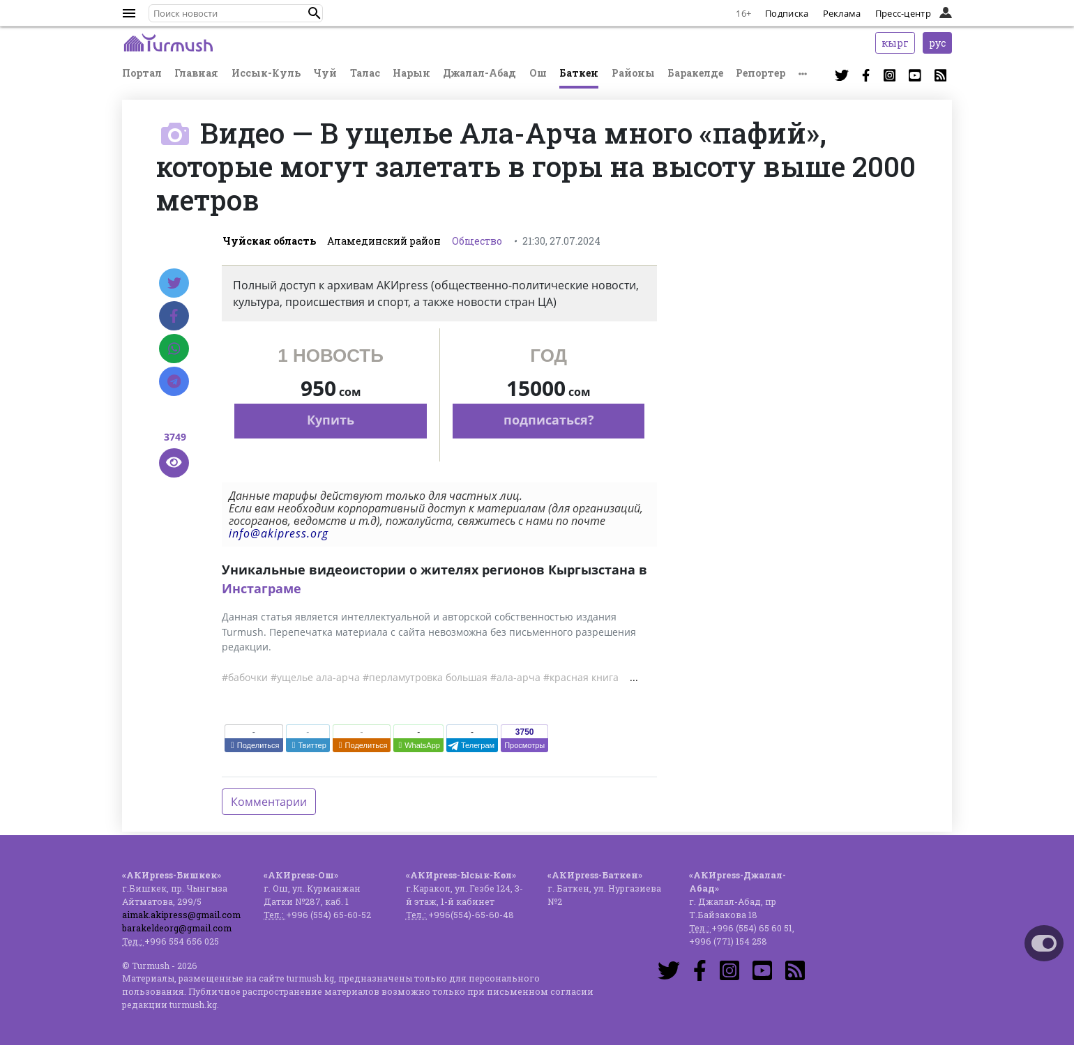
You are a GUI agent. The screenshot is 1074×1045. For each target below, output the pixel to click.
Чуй (325, 72)
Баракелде (695, 72)
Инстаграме (261, 588)
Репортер (760, 72)
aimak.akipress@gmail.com (181, 914)
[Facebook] (174, 315)
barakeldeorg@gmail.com (177, 927)
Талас (365, 72)
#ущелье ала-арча (315, 677)
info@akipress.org (278, 533)
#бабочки (245, 677)
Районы (633, 72)
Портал (142, 72)
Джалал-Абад (479, 72)
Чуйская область (269, 240)
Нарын (411, 72)
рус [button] (937, 42)
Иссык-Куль (266, 72)
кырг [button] (895, 42)
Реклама (842, 13)
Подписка (786, 13)
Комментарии (269, 801)
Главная (196, 72)
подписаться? (549, 419)
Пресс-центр (903, 13)
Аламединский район (384, 240)
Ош (538, 72)
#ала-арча (515, 677)
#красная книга (581, 677)
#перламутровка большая (425, 677)
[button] (314, 13)
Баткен (578, 72)
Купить (330, 419)
